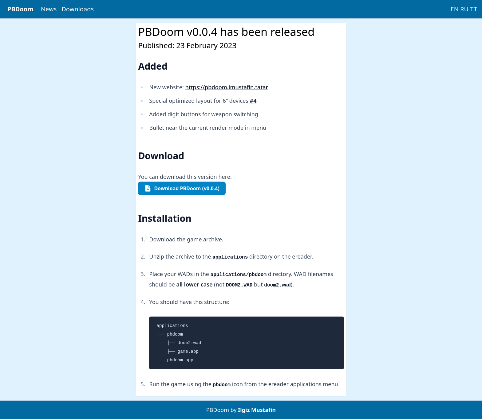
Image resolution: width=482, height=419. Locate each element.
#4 (253, 100)
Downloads (77, 9)
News (49, 9)
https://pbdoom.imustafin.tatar (226, 87)
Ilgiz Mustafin (257, 409)
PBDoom (20, 9)
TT (473, 9)
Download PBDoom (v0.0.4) (181, 188)
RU (464, 9)
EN (455, 9)
